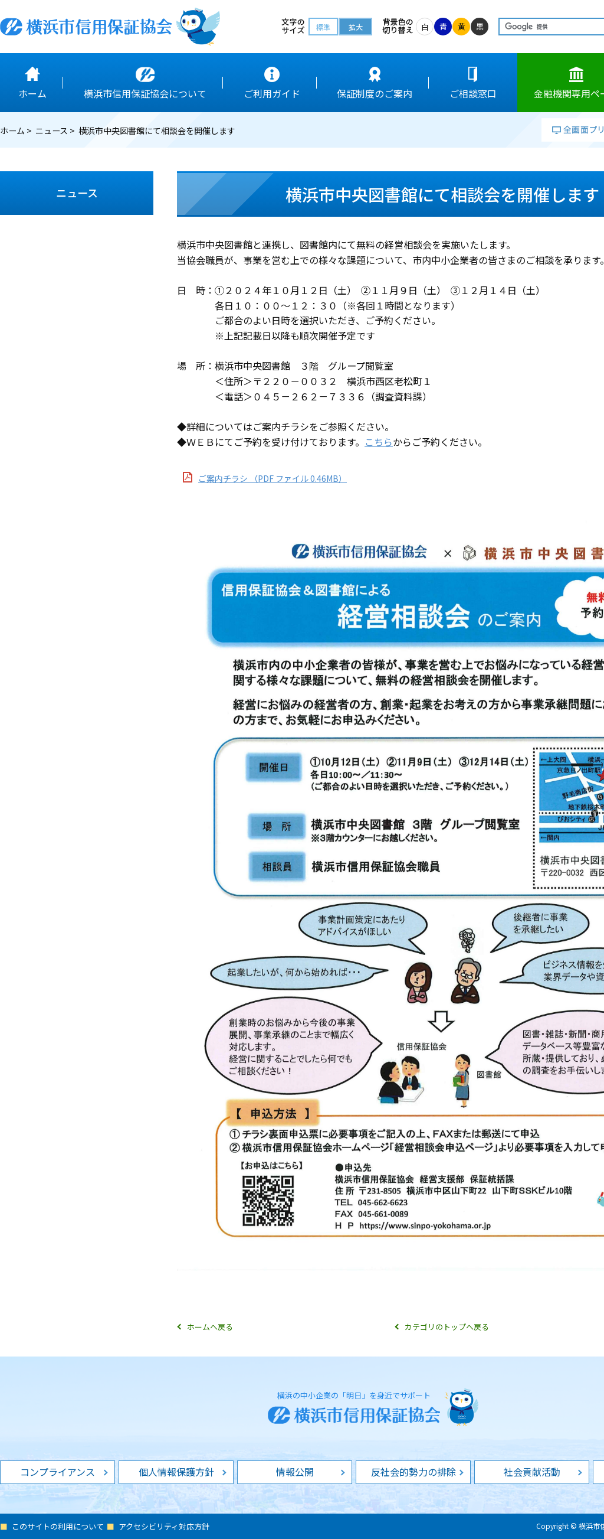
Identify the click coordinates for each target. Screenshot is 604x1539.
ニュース (51, 130)
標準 (323, 27)
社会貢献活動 (532, 1472)
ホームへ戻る (210, 1326)
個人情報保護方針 (176, 1472)
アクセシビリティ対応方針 (164, 1526)
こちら (379, 442)
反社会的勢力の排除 (413, 1472)
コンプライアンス (57, 1472)
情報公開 (295, 1472)
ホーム (12, 130)
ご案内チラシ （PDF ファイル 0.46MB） (272, 478)
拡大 (356, 27)
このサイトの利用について (58, 1526)
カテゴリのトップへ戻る (447, 1326)
